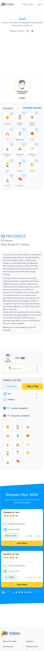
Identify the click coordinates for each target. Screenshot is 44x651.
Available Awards (32, 108)
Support (29, 641)
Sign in (40, 4)
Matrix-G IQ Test (12, 380)
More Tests (28, 4)
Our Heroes (8, 646)
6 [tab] (28, 592)
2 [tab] (16, 592)
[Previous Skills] (4, 592)
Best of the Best (10, 641)
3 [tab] (19, 592)
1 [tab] (13, 592)
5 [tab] (25, 592)
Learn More (22, 543)
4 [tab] (22, 592)
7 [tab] (30, 592)
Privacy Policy (32, 646)
